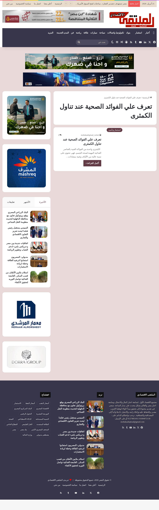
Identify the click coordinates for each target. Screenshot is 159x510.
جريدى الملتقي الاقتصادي (58, 494)
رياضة (78, 33)
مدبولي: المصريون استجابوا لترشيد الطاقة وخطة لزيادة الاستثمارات (72, 463)
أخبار (147, 33)
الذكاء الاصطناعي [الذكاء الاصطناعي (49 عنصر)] (24, 433)
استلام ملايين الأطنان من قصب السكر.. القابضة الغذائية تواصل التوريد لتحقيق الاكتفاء (16, 288)
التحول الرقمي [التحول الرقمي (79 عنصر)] (26, 428)
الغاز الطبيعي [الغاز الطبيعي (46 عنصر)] (27, 439)
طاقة (86, 33)
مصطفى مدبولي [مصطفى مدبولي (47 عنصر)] (42, 449)
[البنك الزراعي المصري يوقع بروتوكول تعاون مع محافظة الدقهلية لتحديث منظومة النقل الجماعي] (37, 218)
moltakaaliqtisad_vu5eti (90, 135)
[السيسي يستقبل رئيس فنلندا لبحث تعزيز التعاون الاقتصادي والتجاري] (37, 240)
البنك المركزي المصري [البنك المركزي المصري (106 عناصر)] (23, 423)
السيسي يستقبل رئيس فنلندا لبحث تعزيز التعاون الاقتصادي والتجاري (71, 435)
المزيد (50, 33)
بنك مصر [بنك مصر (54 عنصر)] (23, 444)
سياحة (102, 33)
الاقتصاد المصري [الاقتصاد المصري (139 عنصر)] (42, 423)
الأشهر (27, 202)
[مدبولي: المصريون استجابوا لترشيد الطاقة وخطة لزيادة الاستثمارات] (37, 271)
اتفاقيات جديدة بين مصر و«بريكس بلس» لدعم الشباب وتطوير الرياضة (71, 449)
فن (72, 33)
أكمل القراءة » (92, 163)
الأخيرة (42, 202)
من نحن (9, 3)
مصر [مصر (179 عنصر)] (14, 444)
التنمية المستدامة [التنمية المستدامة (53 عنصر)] (42, 433)
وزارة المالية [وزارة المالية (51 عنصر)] (27, 449)
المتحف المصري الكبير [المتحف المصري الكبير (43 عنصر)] (40, 444)
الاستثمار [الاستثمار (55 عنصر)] (17, 418)
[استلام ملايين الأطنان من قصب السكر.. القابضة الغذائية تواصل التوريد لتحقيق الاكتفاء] (37, 286)
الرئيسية (58, 3)
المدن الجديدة (63, 33)
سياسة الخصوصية (23, 3)
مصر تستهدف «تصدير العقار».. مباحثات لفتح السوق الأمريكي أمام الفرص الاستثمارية (91, 3)
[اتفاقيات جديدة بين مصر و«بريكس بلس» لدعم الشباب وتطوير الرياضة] (37, 255)
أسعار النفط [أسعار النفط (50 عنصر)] (30, 418)
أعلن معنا (48, 3)
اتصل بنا (37, 3)
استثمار (138, 33)
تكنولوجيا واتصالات (115, 33)
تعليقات (10, 202)
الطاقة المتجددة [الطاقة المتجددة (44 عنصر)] (43, 439)
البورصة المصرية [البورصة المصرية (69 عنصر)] (42, 428)
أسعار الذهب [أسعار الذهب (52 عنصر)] (44, 418)
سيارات (93, 33)
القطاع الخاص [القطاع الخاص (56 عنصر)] (12, 439)
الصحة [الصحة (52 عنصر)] (11, 433)
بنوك (128, 33)
